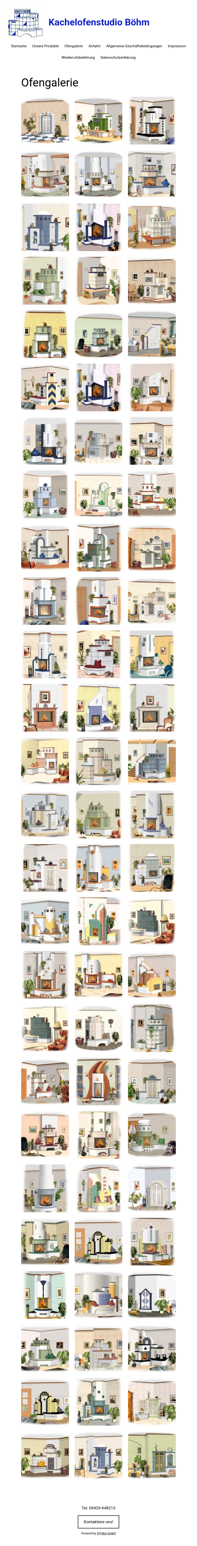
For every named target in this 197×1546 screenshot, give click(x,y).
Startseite (18, 46)
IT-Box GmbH (107, 1533)
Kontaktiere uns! (98, 1521)
